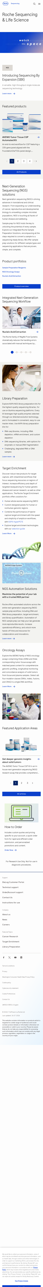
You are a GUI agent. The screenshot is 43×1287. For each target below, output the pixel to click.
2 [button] (17, 161)
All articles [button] (21, 794)
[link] (21, 267)
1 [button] (11, 161)
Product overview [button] (21, 286)
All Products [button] (21, 172)
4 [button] (29, 161)
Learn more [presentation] (8, 93)
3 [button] (23, 161)
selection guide (18, 528)
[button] (36, 161)
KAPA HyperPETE (15, 521)
